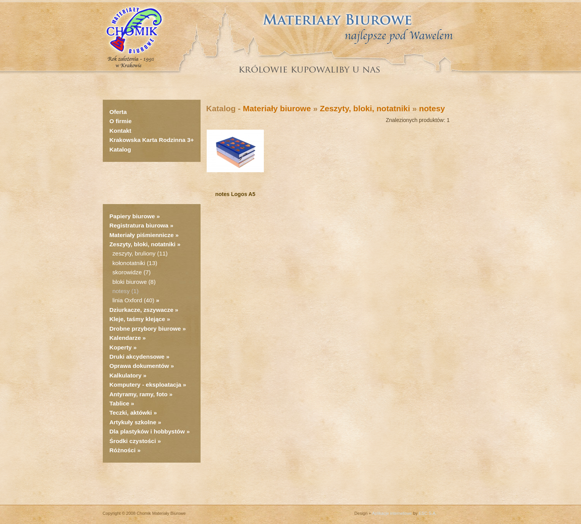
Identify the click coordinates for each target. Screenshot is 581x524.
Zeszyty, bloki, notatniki (142, 244)
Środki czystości (132, 441)
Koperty (121, 347)
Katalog (120, 149)
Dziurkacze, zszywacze (142, 309)
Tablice (119, 403)
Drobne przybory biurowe (145, 328)
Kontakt (120, 130)
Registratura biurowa (138, 225)
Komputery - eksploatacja (145, 384)
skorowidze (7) (131, 272)
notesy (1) (125, 291)
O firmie (120, 121)
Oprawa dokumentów (139, 366)
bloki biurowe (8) (134, 281)
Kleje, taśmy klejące (137, 319)
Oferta (118, 112)
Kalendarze (125, 338)
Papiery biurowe (132, 216)
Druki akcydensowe (137, 356)
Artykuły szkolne (132, 422)
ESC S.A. (427, 513)
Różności (122, 450)
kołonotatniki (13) (134, 263)
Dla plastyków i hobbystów (147, 431)
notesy (432, 108)
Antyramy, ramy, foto (138, 394)
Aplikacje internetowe (392, 513)
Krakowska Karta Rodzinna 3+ (151, 140)
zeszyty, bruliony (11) (140, 253)
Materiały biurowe (277, 108)
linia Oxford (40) (133, 300)
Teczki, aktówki (130, 412)
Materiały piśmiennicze (142, 235)
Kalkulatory (125, 375)
